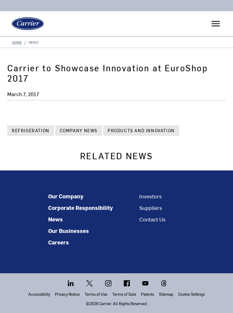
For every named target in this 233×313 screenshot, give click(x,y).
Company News (78, 130)
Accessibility (39, 294)
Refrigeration (30, 130)
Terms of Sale (124, 294)
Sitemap (166, 294)
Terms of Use (96, 294)
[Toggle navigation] (216, 23)
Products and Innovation (141, 130)
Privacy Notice (67, 294)
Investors (150, 196)
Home (17, 42)
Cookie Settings (191, 294)
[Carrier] (25, 23)
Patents (147, 294)
